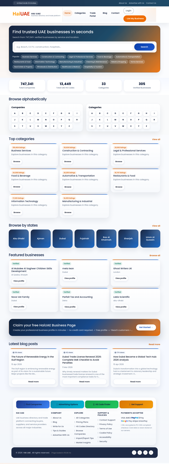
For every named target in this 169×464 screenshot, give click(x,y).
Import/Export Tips (84, 439)
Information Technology (45, 62)
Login (128, 10)
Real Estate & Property (23, 67)
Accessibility (104, 438)
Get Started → (146, 327)
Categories (80, 13)
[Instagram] (145, 453)
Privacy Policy (105, 425)
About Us (123, 3)
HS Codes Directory (84, 427)
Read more (154, 345)
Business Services (29, 57)
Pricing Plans (81, 423)
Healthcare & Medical (71, 67)
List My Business (135, 18)
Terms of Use (105, 429)
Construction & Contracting (53, 57)
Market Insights (82, 443)
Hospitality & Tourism (93, 67)
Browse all (155, 255)
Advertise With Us (60, 435)
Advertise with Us (136, 3)
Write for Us (57, 427)
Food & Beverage (105, 57)
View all (156, 139)
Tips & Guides (58, 431)
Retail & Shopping (118, 62)
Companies (18, 107)
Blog (105, 13)
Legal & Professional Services (81, 57)
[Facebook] (134, 453)
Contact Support (106, 420)
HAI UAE (27, 453)
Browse (17, 161)
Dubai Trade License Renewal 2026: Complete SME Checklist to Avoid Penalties (81, 360)
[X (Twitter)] (140, 453)
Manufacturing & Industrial (71, 62)
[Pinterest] (151, 453)
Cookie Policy (105, 433)
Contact (115, 13)
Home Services (137, 62)
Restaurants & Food (22, 62)
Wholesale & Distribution (47, 67)
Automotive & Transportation (128, 57)
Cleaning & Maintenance (96, 62)
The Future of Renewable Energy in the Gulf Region (32, 359)
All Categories (82, 418)
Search (144, 46)
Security (102, 442)
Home (67, 13)
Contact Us (151, 3)
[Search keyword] (74, 47)
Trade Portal (93, 14)
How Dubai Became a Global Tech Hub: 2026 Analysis (135, 359)
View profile (19, 281)
